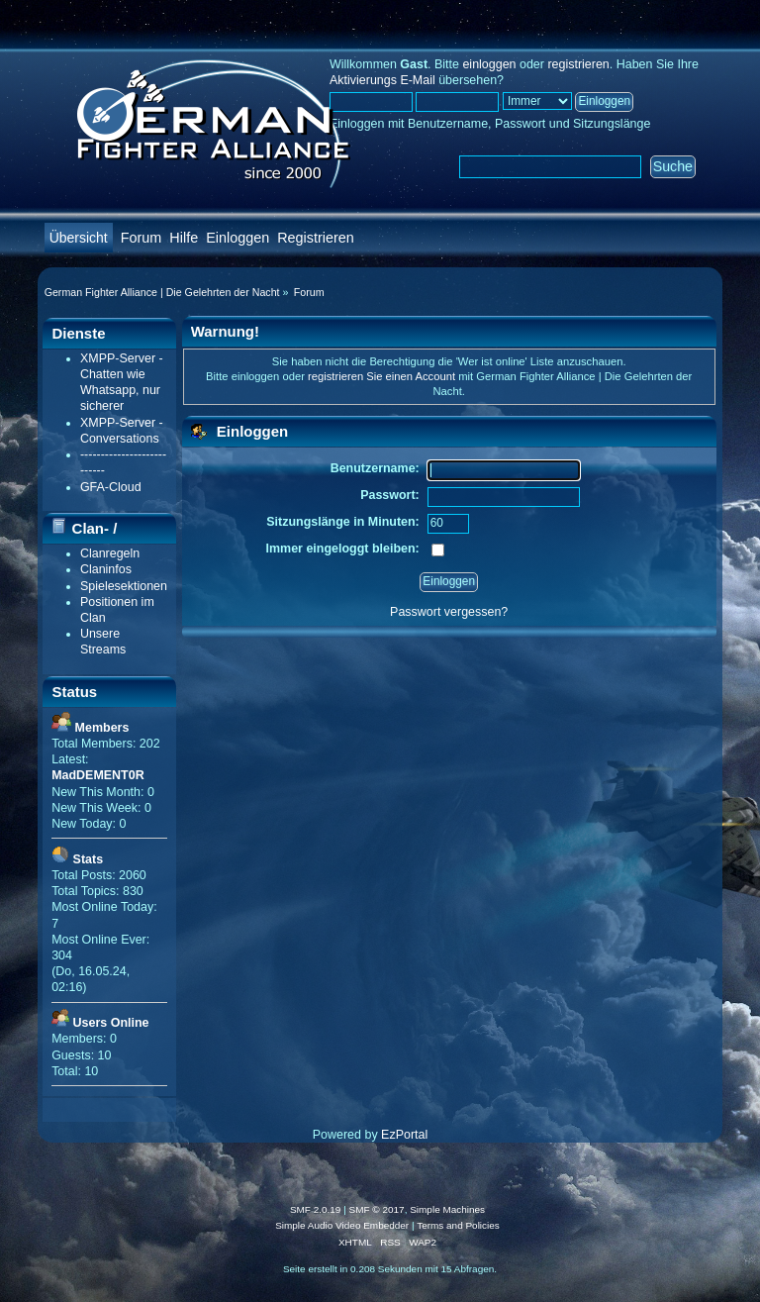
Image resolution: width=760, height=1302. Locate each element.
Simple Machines (447, 1209)
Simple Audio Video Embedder (342, 1225)
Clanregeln (110, 553)
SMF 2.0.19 (315, 1209)
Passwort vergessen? (449, 612)
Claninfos (106, 569)
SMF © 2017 (377, 1209)
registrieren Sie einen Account (381, 376)
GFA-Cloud (111, 487)
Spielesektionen (123, 586)
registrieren (578, 64)
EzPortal (404, 1135)
